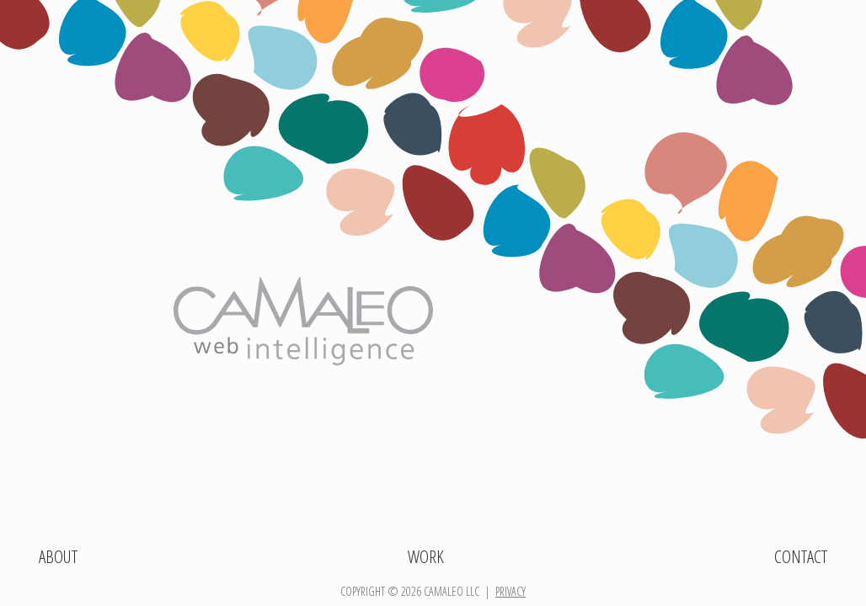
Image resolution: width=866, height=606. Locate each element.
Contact (800, 556)
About (58, 556)
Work (426, 556)
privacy (510, 591)
